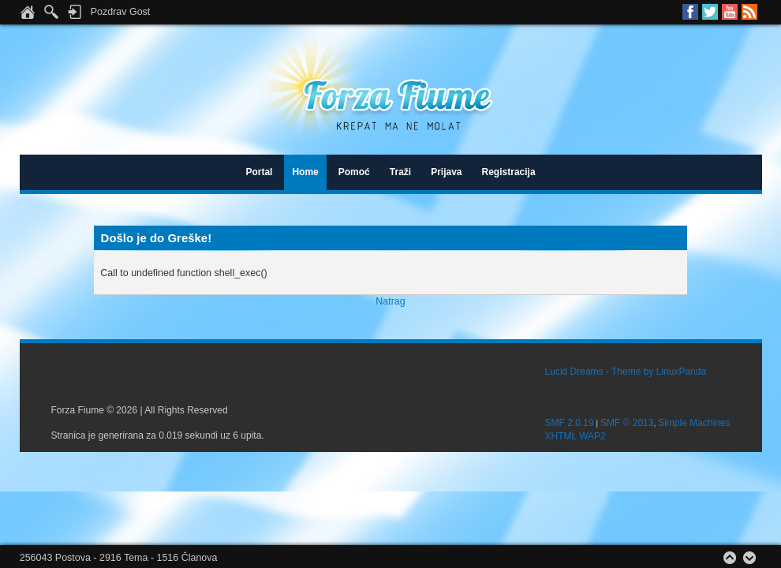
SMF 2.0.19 (569, 422)
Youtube (730, 12)
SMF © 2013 (627, 422)
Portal (258, 172)
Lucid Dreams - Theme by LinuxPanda (626, 371)
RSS (749, 12)
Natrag (390, 301)
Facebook (690, 12)
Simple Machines (694, 422)
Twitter (710, 12)
